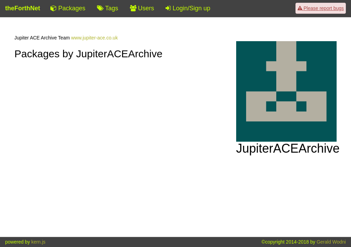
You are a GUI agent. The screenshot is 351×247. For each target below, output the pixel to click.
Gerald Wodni (331, 242)
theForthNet (22, 8)
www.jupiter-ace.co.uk (94, 37)
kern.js (38, 242)
